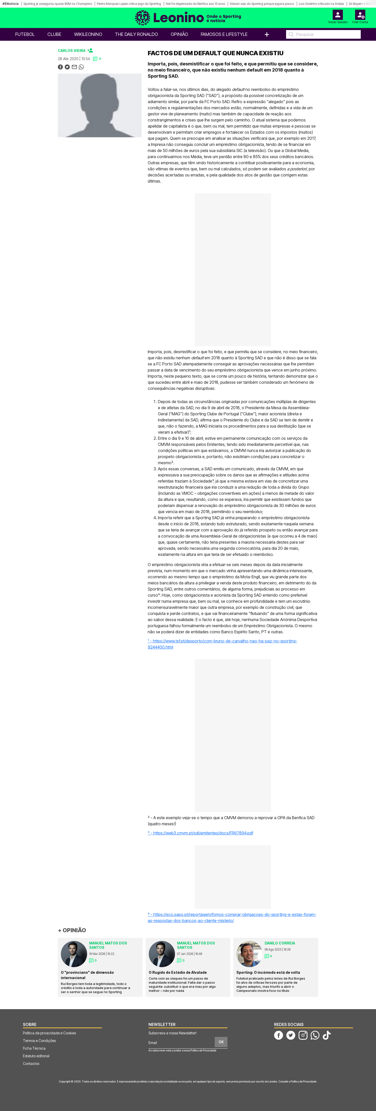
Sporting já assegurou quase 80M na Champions (57, 4)
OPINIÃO (179, 34)
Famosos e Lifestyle (224, 34)
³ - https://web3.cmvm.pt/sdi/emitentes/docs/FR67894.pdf (200, 832)
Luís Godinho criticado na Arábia (321, 4)
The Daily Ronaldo (136, 34)
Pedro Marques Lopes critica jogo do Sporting (129, 4)
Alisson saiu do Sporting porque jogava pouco (262, 4)
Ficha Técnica (34, 1048)
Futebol (25, 34)
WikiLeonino (88, 34)
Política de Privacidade (203, 1050)
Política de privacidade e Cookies (49, 1033)
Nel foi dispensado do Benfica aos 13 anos (195, 4)
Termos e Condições (39, 1040)
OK (221, 1042)
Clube (54, 34)
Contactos (31, 1063)
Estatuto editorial (36, 1056)
